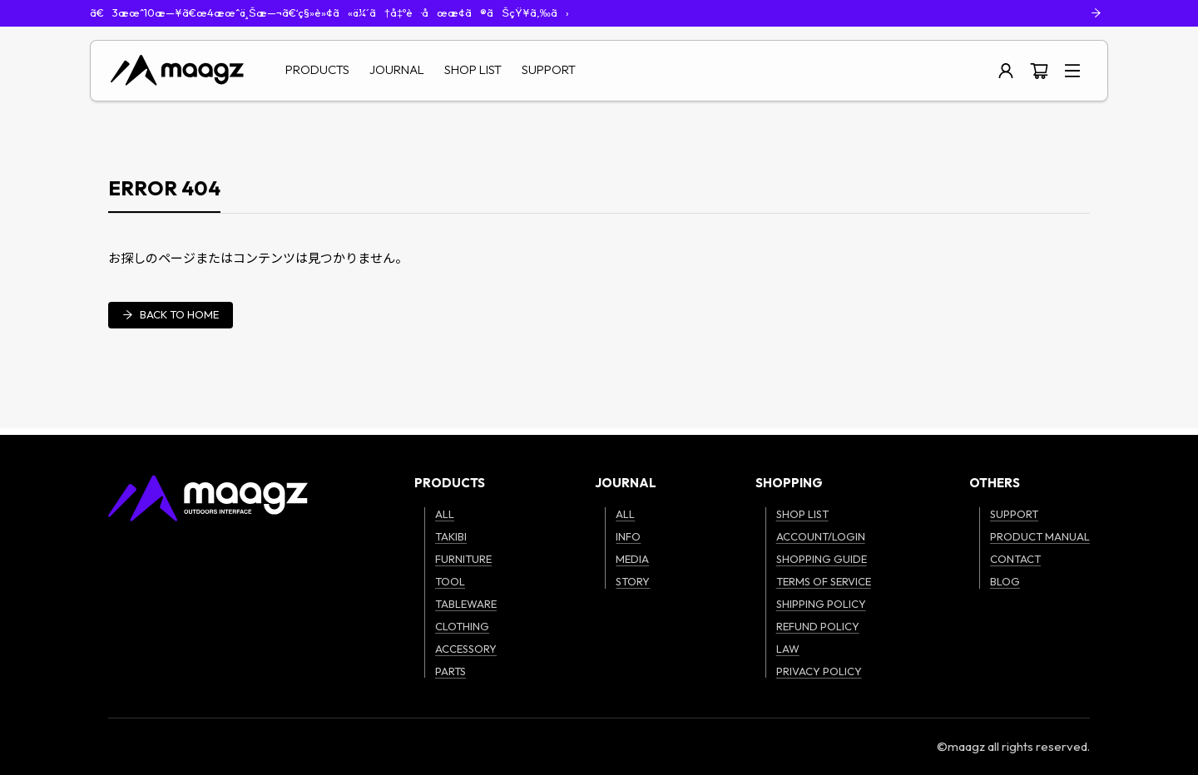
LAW (787, 648)
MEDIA (632, 558)
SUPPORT (549, 69)
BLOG (1005, 581)
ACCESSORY (466, 648)
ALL (444, 514)
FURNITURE (463, 558)
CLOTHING (462, 626)
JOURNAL (396, 69)
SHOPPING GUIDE (821, 558)
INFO (628, 536)
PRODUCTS (317, 69)
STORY (633, 581)
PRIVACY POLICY (819, 671)
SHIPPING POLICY (821, 603)
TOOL (450, 581)
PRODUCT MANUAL (1040, 536)
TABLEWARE (466, 603)
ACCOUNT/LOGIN (820, 536)
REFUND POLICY (817, 626)
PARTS (450, 671)
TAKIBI (451, 536)
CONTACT (1015, 558)
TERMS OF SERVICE (823, 581)
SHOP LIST (473, 69)
